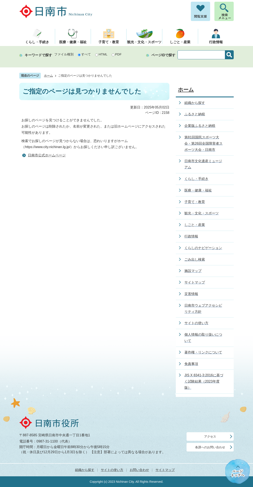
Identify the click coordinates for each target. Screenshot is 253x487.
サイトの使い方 (112, 470)
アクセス (210, 436)
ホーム (48, 75)
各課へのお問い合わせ (210, 447)
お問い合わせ (139, 470)
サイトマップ (165, 470)
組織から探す (84, 470)
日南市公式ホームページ (47, 155)
